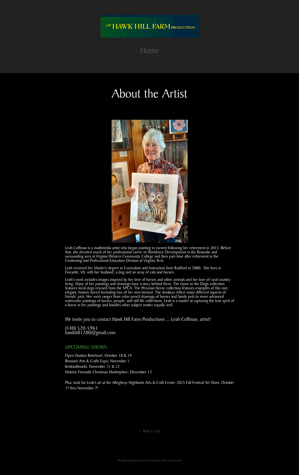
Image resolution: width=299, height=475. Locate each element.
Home (149, 50)
